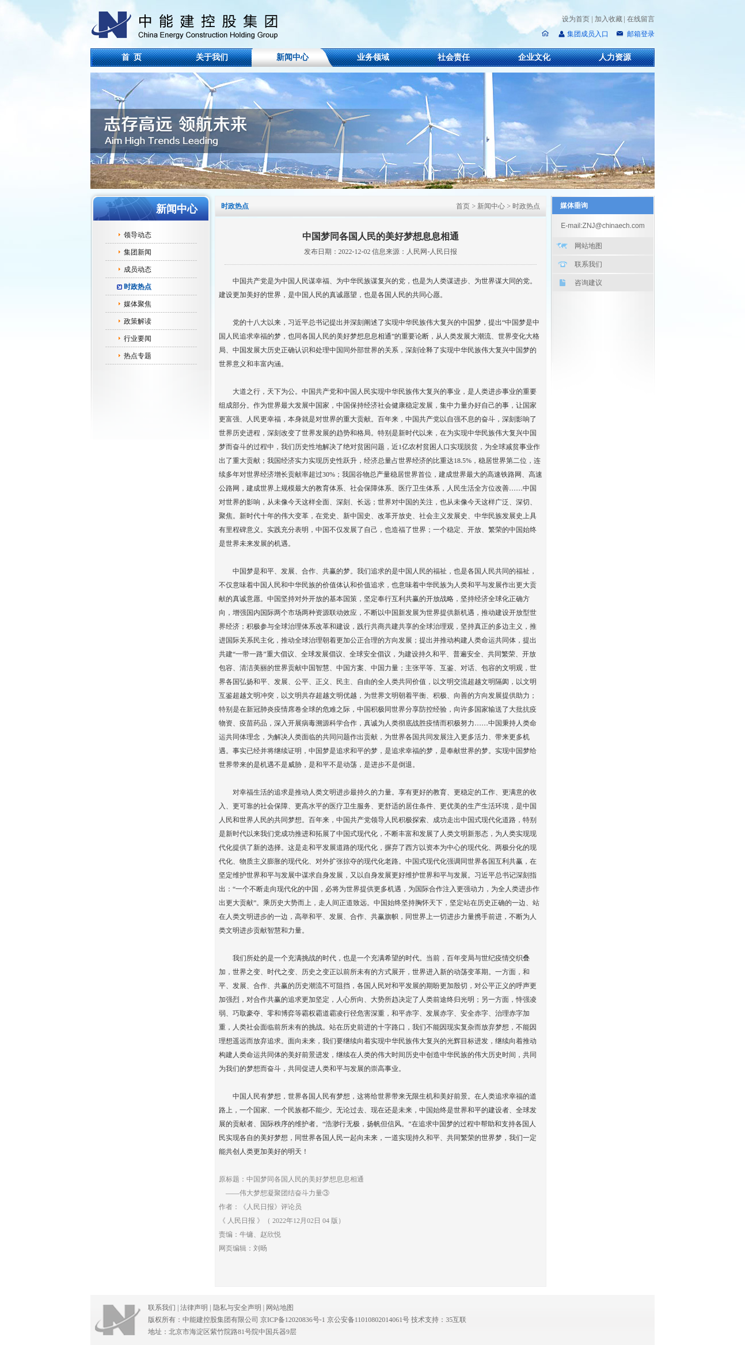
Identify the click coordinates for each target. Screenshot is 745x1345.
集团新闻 (137, 252)
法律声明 (196, 1308)
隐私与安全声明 (237, 1308)
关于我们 (212, 57)
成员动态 (137, 269)
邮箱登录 (640, 34)
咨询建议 (588, 283)
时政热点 (137, 287)
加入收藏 (608, 19)
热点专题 (137, 356)
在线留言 (641, 19)
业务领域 (373, 57)
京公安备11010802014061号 (368, 1320)
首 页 (131, 57)
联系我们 (588, 264)
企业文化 (534, 57)
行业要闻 (137, 339)
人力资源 (615, 57)
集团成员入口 (588, 34)
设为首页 (576, 19)
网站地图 (588, 246)
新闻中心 (292, 57)
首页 (463, 206)
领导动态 (137, 235)
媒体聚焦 (137, 304)
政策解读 (137, 321)
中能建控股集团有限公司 (189, 25)
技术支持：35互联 (438, 1320)
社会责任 (454, 57)
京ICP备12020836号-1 (292, 1320)
